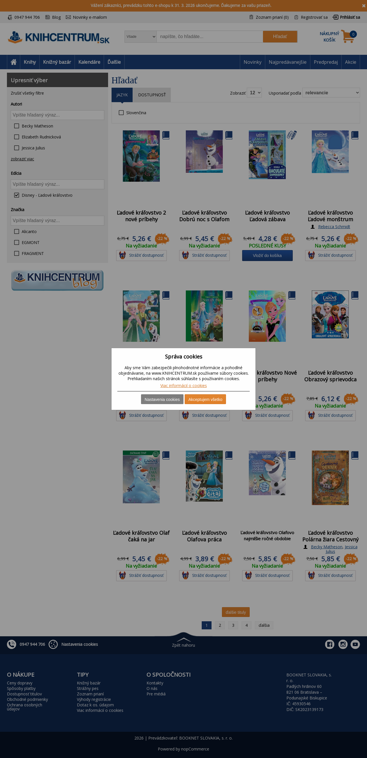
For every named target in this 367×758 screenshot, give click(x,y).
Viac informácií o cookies (183, 385)
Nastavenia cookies (162, 399)
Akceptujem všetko (205, 399)
